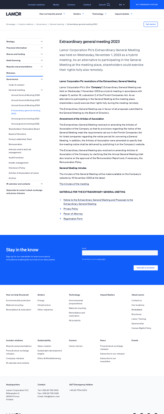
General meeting (57, 24)
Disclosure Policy (17, 168)
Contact (87, 4)
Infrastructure (44, 299)
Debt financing (13, 60)
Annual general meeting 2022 (25, 123)
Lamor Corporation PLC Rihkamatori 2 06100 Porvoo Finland (17, 389)
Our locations (138, 299)
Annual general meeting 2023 (25, 118)
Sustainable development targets (50, 346)
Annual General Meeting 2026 (25, 95)
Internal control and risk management (20, 151)
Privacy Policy (71, 208)
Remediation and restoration (77, 308)
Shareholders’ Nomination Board (24, 129)
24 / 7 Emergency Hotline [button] (147, 4)
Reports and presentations (19, 66)
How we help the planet (17, 288)
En (122, 4)
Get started (151, 24)
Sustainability (44, 334)
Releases (10, 73)
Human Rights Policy (141, 322)
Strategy (10, 41)
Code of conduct (16, 85)
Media (56, 4)
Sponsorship (138, 317)
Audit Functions (16, 157)
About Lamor (138, 288)
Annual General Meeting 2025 (25, 100)
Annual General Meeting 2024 (25, 105)
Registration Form (73, 218)
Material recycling (14, 299)
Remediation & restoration (18, 303)
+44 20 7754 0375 (78, 384)
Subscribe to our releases (112, 347)
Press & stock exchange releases (17, 346)
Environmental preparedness (76, 296)
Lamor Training (139, 312)
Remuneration (15, 144)
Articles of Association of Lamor (24, 173)
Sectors (41, 288)
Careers (71, 4)
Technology (74, 288)
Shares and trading (15, 54)
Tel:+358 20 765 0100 (48, 384)
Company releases (15, 352)
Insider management (18, 162)
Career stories (76, 340)
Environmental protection (18, 294)
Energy (41, 294)
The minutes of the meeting (74, 183)
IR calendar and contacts (18, 184)
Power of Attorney (73, 213)
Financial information (16, 47)
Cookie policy (105, 409)
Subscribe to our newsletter (108, 353)
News (103, 334)
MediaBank (137, 303)
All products (75, 314)
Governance (41, 24)
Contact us (137, 294)
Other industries (45, 303)
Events (135, 334)
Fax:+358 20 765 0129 (48, 387)
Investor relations (36, 4)
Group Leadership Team (20, 139)
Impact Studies (107, 288)
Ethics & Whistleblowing (49, 352)
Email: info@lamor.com (49, 390)
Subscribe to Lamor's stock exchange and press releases (24, 191)
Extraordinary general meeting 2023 (25, 112)
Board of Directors (17, 134)
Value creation (44, 340)
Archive (12, 178)
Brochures (137, 308)
